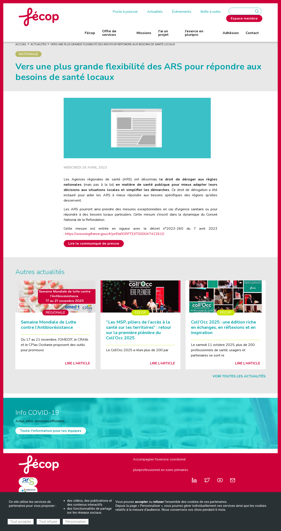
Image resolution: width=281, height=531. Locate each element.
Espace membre (244, 18)
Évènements (181, 11)
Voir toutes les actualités (239, 376)
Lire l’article (77, 363)
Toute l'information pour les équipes (50, 430)
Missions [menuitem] (144, 33)
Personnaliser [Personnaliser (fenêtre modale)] (75, 522)
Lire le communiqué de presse (93, 243)
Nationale (28, 54)
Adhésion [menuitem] (231, 33)
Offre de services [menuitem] (109, 33)
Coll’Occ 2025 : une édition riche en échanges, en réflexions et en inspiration (223, 327)
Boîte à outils (210, 11)
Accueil (20, 44)
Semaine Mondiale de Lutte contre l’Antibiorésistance (48, 324)
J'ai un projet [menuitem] (163, 33)
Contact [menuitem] (252, 33)
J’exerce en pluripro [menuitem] (194, 33)
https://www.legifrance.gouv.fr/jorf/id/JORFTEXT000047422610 (114, 233)
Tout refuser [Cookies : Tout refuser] (48, 522)
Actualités (155, 11)
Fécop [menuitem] (90, 33)
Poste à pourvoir (125, 11)
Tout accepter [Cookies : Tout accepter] (20, 522)
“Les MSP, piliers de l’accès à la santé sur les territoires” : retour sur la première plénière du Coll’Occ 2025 (138, 330)
